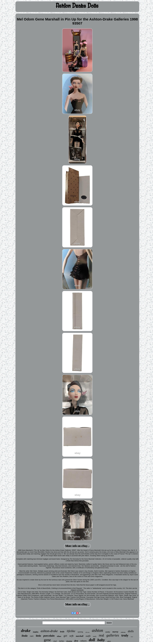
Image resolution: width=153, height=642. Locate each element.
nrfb (71, 636)
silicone (87, 632)
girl (65, 635)
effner (59, 636)
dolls (131, 631)
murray (115, 632)
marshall (79, 636)
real (101, 635)
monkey (107, 632)
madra (35, 632)
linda (24, 635)
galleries (112, 635)
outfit (88, 636)
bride (62, 632)
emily (94, 636)
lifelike (71, 631)
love (132, 636)
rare (31, 636)
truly (124, 635)
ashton (97, 630)
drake (25, 630)
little (38, 635)
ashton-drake (49, 631)
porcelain (49, 635)
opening (80, 632)
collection (123, 632)
